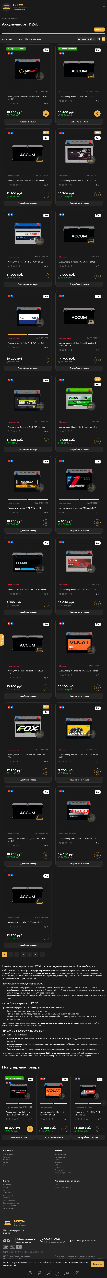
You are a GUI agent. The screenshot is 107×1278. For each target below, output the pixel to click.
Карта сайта (8, 1251)
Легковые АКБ (60, 1157)
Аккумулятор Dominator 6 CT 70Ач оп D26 (26, 427)
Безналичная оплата (11, 1203)
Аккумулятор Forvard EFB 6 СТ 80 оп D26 (77, 180)
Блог (5, 1165)
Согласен (97, 1264)
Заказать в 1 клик (27, 121)
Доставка (6, 1190)
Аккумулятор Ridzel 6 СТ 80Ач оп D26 (25, 922)
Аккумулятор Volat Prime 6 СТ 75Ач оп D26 (78, 671)
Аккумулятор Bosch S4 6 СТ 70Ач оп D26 (26, 262)
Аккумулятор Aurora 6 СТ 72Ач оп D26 (25, 508)
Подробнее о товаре (28, 203)
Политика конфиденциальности (29, 1251)
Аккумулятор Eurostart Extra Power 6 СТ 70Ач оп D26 (27, 98)
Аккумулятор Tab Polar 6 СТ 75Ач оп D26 (26, 343)
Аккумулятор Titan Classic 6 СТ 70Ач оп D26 (27, 589)
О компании (8, 1154)
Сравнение (67, 1273)
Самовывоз (7, 1192)
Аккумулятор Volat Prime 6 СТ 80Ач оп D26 (52, 1113)
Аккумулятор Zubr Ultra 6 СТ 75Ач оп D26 (78, 838)
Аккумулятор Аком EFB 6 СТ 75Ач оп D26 (26, 180)
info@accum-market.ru (25, 1239)
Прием (5, 1187)
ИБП (56, 1165)
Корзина (76, 1273)
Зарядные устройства (63, 1172)
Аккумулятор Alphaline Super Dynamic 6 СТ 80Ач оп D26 (78, 344)
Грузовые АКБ (60, 1159)
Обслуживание (9, 1200)
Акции (5, 1162)
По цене (19, 39)
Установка (7, 1184)
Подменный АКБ (9, 1205)
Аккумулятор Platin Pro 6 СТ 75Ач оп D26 (77, 589)
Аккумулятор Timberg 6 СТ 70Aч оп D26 (77, 262)
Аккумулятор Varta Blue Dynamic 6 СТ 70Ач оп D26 (27, 840)
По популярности (33, 39)
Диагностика (8, 1195)
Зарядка (6, 1197)
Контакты (6, 1157)
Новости (6, 1159)
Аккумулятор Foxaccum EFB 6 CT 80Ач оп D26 (26, 756)
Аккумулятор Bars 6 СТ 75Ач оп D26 (75, 96)
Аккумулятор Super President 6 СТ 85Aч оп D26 (26, 672)
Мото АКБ (58, 1162)
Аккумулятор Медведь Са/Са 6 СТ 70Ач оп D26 (78, 756)
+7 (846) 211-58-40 (51, 1239)
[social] (4, 1240)
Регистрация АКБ (10, 1208)
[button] (103, 1103)
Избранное (49, 1273)
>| (42, 954)
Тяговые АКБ (60, 1170)
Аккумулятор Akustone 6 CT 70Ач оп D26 (77, 508)
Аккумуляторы (9, 18)
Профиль (58, 1273)
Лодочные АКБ (61, 1167)
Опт (56, 1184)
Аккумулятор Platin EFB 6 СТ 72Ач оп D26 (78, 427)
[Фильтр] (2, 640)
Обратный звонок (23, 1242)
